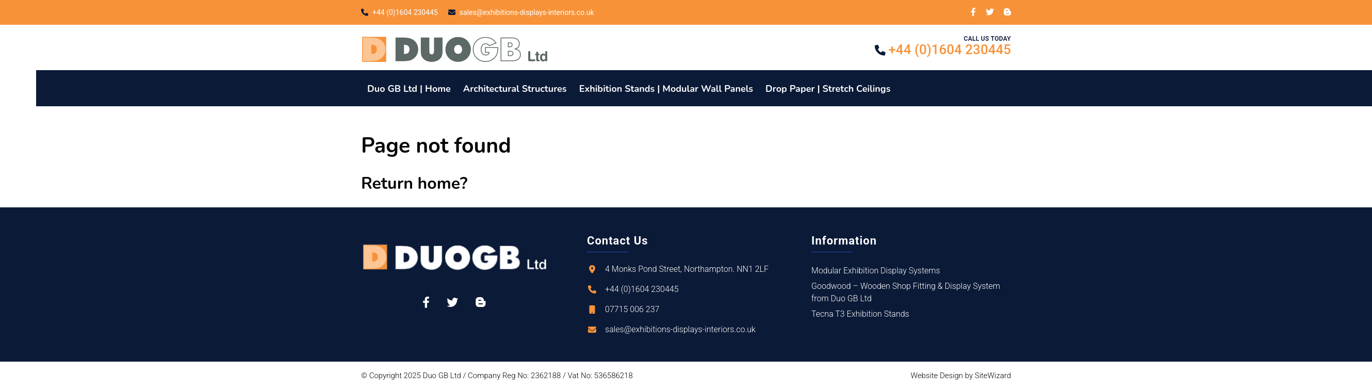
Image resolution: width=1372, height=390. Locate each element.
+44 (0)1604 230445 (405, 12)
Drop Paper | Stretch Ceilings (827, 89)
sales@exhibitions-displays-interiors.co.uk (527, 12)
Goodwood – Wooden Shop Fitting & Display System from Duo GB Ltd (905, 292)
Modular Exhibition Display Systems (875, 270)
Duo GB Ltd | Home (409, 89)
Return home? (414, 183)
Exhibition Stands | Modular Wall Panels (666, 89)
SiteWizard (993, 375)
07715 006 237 (632, 309)
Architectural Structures (515, 89)
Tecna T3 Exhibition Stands (860, 314)
